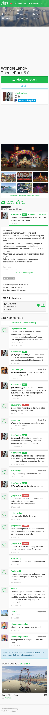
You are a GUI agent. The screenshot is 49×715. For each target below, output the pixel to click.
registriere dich (9, 655)
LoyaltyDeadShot (18, 329)
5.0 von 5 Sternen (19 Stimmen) (11, 209)
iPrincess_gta (17, 369)
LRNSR (14, 612)
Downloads (10, 203)
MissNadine (20, 93)
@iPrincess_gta (18, 388)
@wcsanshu (16, 438)
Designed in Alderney (9, 709)
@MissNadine (17, 372)
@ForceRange (17, 486)
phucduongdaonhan (20, 624)
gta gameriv (16, 405)
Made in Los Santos (9, 711)
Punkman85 (16, 571)
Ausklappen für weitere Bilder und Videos (24, 196)
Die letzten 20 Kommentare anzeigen (24, 323)
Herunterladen (25, 79)
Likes (23, 203)
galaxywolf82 (16, 513)
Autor (24, 214)
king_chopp (16, 558)
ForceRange (16, 470)
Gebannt (25, 405)
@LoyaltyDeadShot (19, 355)
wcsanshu (15, 420)
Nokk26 (14, 589)
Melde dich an (34, 652)
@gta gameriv (17, 456)
